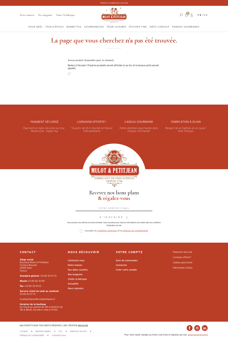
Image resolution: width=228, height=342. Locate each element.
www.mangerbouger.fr (198, 335)
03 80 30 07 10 (49, 276)
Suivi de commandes (127, 260)
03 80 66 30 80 (36, 281)
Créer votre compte (126, 269)
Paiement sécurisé (78, 331)
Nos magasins (45, 15)
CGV (60, 331)
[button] (181, 15)
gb (206, 15)
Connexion (121, 265)
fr (200, 15)
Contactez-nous (76, 260)
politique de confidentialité (135, 231)
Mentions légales (43, 331)
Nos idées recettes (78, 269)
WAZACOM (83, 325)
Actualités (73, 283)
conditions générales (107, 231)
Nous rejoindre (75, 288)
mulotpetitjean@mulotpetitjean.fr (37, 299)
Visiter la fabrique (65, 15)
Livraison (24, 331)
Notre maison (27, 15)
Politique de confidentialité (32, 335)
